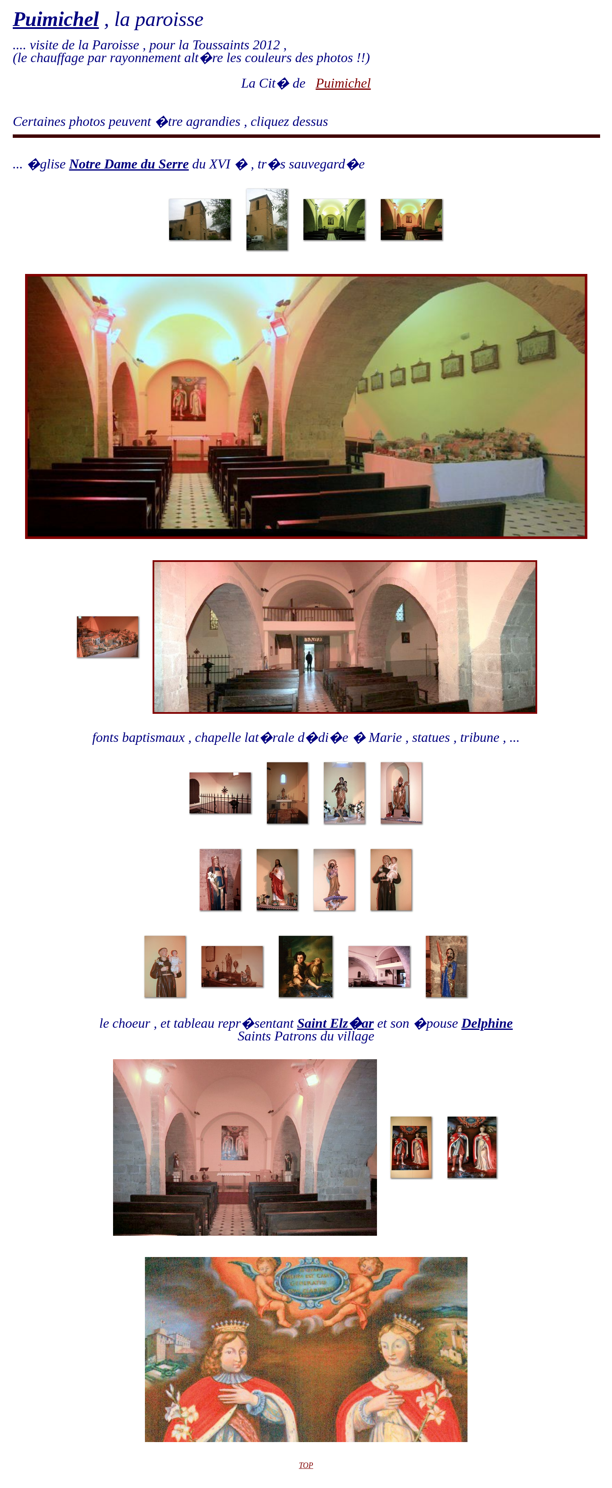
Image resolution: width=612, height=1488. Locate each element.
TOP (306, 1465)
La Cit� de (278, 83)
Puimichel (343, 83)
